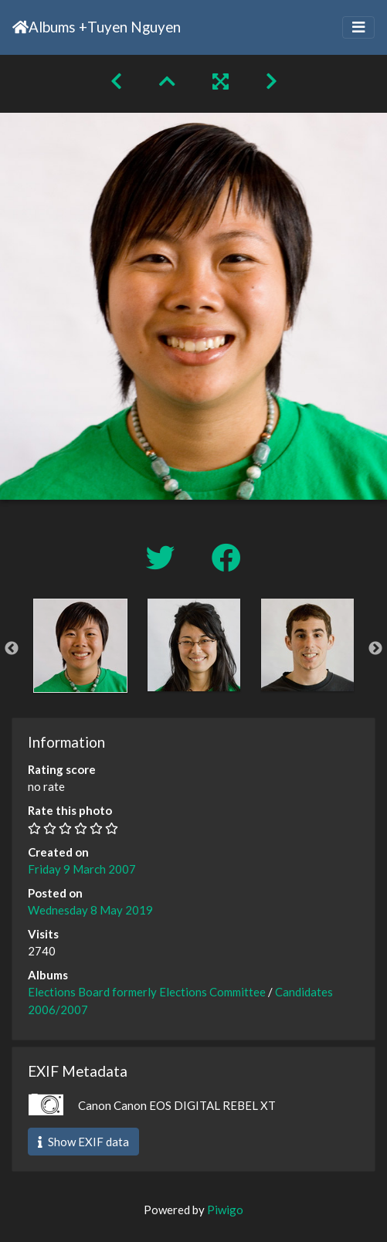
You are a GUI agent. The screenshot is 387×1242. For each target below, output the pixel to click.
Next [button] (375, 649)
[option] (80, 646)
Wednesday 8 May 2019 (90, 910)
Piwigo (225, 1210)
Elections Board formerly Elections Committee (147, 992)
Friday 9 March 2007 (82, 869)
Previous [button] (11, 649)
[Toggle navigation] (358, 27)
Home (20, 27)
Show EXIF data (83, 1142)
